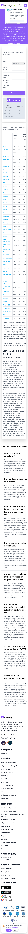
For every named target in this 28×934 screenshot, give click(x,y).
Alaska (5, 146)
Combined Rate (6, 86)
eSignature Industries (8, 823)
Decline (16, 930)
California (6, 156)
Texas (5, 295)
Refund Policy (5, 875)
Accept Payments (7, 779)
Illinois (5, 186)
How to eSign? (6, 826)
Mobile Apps (5, 798)
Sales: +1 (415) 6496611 (14, 1)
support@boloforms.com (13, 735)
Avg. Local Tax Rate (6, 81)
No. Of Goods (5, 69)
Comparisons (5, 832)
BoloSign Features (7, 829)
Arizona (5, 149)
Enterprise (4, 782)
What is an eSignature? (8, 808)
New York (6, 254)
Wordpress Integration (8, 792)
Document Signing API (8, 772)
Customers (4, 839)
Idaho (5, 183)
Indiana (5, 189)
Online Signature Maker (8, 842)
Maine (5, 206)
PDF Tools (4, 846)
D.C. (4, 169)
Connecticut (6, 163)
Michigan (6, 216)
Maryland (6, 209)
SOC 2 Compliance (7, 785)
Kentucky (6, 199)
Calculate (14, 93)
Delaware (6, 166)
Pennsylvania (7, 274)
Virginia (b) (6, 305)
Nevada (5, 236)
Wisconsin (6, 315)
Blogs (3, 836)
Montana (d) (7, 229)
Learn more (15, 927)
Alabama (6, 143)
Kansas (5, 196)
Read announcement (17, 21)
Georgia (5, 176)
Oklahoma (6, 268)
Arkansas (6, 153)
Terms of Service (6, 869)
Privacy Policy (5, 872)
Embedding (4, 775)
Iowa (4, 193)
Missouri (5, 226)
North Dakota (7, 261)
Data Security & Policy (8, 878)
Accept (9, 930)
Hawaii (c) (6, 179)
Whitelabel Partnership (8, 795)
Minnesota (6, 219)
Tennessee (6, 291)
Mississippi (6, 223)
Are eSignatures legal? (8, 811)
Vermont (5, 301)
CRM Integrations (7, 788)
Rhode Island (7, 278)
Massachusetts (7, 213)
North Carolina (7, 258)
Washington (6, 308)
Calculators (5, 849)
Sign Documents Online (8, 762)
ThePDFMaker (5, 769)
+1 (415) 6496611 (6, 857)
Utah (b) (5, 298)
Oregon (5, 271)
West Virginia (7, 311)
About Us (4, 754)
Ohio (4, 264)
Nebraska (6, 233)
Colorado (6, 159)
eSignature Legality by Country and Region (12, 815)
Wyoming (6, 318)
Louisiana (6, 203)
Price (4, 61)
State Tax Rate (6, 76)
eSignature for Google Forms (10, 766)
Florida (5, 173)
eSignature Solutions (8, 819)
